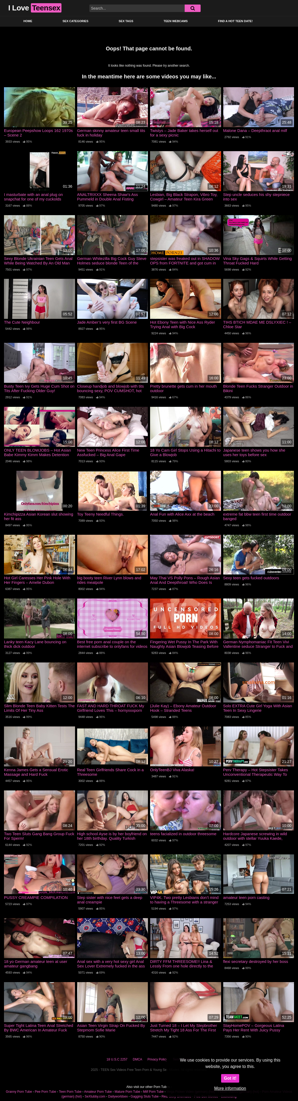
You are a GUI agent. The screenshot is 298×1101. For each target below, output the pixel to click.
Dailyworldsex (118, 1096)
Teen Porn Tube (70, 1092)
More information (230, 1088)
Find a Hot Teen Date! (235, 21)
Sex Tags (126, 21)
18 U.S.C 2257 (116, 1059)
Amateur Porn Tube (98, 1092)
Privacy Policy (157, 1059)
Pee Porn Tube (45, 1092)
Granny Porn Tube (19, 1092)
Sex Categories (75, 21)
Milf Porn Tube (153, 1092)
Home (27, 21)
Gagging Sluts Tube (145, 1096)
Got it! (230, 1078)
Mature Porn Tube (127, 1092)
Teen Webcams (176, 21)
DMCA (137, 1059)
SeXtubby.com (95, 1096)
